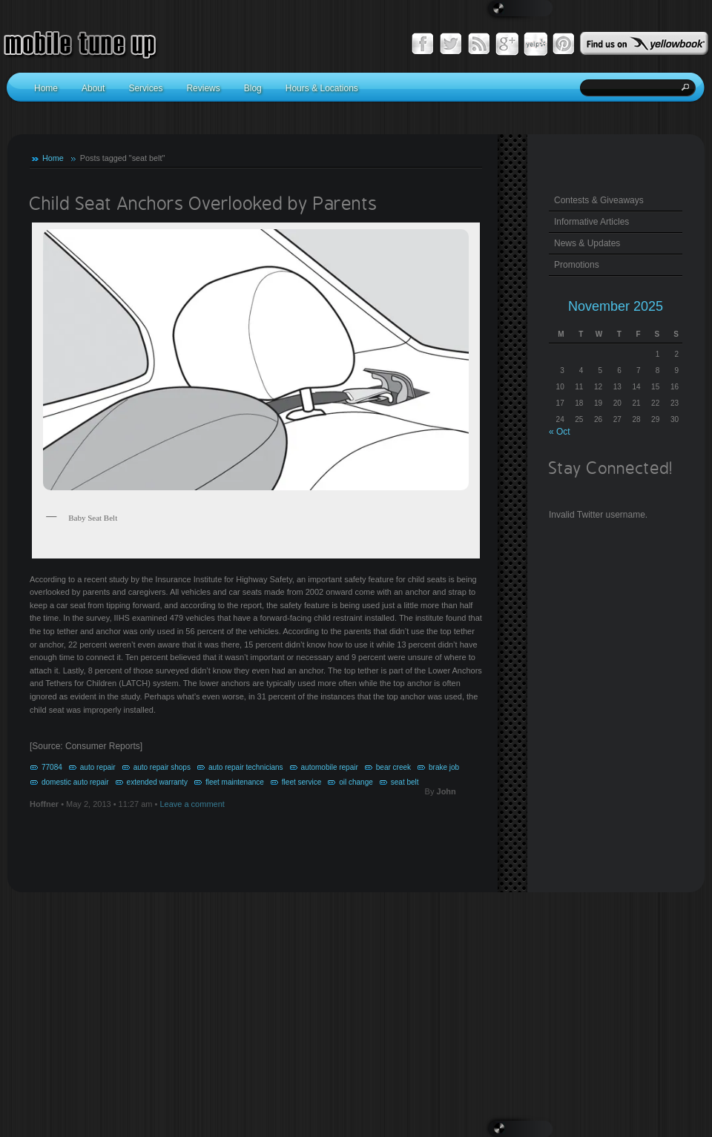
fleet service (301, 782)
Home (53, 158)
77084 (52, 767)
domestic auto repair (75, 782)
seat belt (405, 782)
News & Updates (587, 243)
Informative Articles (591, 222)
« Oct (559, 431)
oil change (356, 782)
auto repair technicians (245, 767)
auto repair (98, 767)
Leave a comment (191, 804)
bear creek (393, 767)
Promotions (576, 265)
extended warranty (157, 782)
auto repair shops (162, 767)
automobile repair (329, 767)
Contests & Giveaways (599, 200)
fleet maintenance (234, 782)
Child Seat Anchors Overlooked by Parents (204, 204)
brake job (444, 767)
